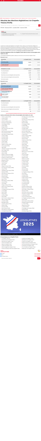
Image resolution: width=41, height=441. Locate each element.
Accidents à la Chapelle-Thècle (27, 238)
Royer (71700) (24, 199)
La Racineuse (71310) (25, 195)
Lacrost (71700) (4, 182)
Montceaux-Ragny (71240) (26, 211)
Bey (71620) (4, 164)
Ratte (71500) (24, 144)
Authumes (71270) (25, 160)
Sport (2, 254)
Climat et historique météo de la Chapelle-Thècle (11, 248)
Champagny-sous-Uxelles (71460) (28, 208)
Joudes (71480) (24, 147)
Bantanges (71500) (5, 202)
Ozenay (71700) (25, 174)
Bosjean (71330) (25, 157)
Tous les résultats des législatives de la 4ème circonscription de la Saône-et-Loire (20, 113)
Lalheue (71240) (25, 150)
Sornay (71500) (4, 129)
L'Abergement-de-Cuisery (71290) (8, 170)
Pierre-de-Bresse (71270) (6, 132)
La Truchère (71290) (25, 182)
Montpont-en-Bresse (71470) (7, 157)
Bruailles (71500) (5, 161)
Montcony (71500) (25, 166)
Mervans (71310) (4, 142)
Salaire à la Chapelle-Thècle (7, 244)
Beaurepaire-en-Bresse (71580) (7, 180)
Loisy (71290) (4, 183)
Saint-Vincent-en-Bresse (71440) (8, 198)
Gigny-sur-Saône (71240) (6, 199)
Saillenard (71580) (5, 171)
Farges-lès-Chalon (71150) (6, 166)
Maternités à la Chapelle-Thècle (7, 241)
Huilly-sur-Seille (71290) (26, 148)
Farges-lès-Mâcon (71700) (26, 177)
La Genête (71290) (16, 27)
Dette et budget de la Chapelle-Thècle (9, 247)
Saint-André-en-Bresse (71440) (27, 200)
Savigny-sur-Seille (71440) (26, 140)
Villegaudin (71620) (25, 180)
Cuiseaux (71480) (5, 135)
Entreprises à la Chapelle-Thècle (28, 245)
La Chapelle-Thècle (24, 33)
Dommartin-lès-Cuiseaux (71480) (8, 167)
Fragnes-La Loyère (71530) (6, 144)
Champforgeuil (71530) (6, 124)
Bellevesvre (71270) (25, 158)
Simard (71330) (4, 151)
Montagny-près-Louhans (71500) (28, 116)
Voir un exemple (37, 253)
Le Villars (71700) (25, 161)
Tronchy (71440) (25, 170)
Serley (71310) (4, 193)
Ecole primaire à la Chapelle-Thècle (8, 239)
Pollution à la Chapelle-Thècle (27, 241)
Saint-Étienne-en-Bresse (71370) (8, 173)
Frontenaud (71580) (5, 177)
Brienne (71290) (25, 122)
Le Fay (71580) (4, 190)
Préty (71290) (4, 196)
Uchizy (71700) (4, 169)
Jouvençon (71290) (23, 27)
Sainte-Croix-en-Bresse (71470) (7, 186)
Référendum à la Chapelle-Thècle (28, 248)
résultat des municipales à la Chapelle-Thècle (25, 50)
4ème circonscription (32, 18)
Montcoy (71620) (25, 169)
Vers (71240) (24, 173)
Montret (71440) (4, 176)
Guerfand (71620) (25, 176)
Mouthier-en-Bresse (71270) (27, 132)
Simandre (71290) (5, 137)
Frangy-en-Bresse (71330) (6, 184)
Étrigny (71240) (24, 121)
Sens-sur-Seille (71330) (26, 131)
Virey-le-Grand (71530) (6, 145)
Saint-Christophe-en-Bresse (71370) (8, 158)
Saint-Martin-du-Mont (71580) (27, 192)
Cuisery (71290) (4, 141)
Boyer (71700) (4, 179)
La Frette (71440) (25, 164)
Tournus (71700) (4, 119)
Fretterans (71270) (25, 163)
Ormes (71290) (24, 118)
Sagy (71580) (4, 147)
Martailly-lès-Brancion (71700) (27, 202)
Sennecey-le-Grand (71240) (6, 122)
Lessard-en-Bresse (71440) (6, 203)
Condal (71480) (24, 125)
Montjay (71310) (25, 184)
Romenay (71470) (5, 138)
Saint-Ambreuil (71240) (6, 208)
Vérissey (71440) (25, 209)
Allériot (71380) (4, 153)
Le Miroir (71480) (5, 195)
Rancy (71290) (4, 192)
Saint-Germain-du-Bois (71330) (7, 131)
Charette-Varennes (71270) (27, 129)
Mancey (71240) (25, 138)
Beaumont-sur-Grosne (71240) (27, 151)
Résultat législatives (6, 18)
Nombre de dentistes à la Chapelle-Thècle (29, 244)
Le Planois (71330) (25, 206)
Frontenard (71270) (25, 183)
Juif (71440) (24, 167)
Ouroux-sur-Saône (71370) (6, 121)
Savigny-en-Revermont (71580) (7, 154)
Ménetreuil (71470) (8, 27)
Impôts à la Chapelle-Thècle (7, 245)
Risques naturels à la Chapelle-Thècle (29, 242)
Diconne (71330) (25, 142)
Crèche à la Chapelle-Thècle (7, 242)
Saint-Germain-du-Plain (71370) (7, 128)
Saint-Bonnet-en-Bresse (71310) (28, 119)
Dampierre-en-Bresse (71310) (27, 193)
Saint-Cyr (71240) (5, 174)
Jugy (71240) (24, 153)
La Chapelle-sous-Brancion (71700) (28, 198)
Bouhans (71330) (25, 190)
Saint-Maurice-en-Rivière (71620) (8, 209)
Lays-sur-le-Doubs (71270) (27, 196)
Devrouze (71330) (25, 154)
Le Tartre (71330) (25, 203)
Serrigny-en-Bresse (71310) (27, 186)
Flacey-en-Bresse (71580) (26, 135)
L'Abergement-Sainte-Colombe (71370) (9, 148)
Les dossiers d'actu (4, 256)
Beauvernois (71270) (25, 205)
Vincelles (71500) (25, 128)
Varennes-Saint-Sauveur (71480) (7, 155)
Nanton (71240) (4, 187)
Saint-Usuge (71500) (5, 150)
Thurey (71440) (24, 134)
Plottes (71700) (4, 205)
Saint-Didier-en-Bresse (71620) (27, 189)
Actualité (2, 253)
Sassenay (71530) (5, 140)
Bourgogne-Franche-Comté (16, 18)
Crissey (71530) (4, 125)
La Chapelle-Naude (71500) (6, 211)
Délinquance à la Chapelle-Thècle (28, 239)
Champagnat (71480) (26, 124)
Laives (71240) (4, 163)
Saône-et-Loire (24, 18)
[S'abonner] (20, 258)
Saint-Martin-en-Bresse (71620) (7, 134)
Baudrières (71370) (5, 160)
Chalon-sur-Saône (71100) (6, 116)
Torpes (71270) (24, 141)
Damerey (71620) (5, 206)
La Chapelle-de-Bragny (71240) (27, 171)
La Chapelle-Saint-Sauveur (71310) (8, 189)
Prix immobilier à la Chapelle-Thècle (28, 247)
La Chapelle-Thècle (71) (6, 238)
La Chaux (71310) (25, 155)
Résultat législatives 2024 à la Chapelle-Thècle (9, 33)
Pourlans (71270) (25, 179)
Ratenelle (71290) (25, 145)
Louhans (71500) (5, 118)
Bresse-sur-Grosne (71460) (27, 187)
